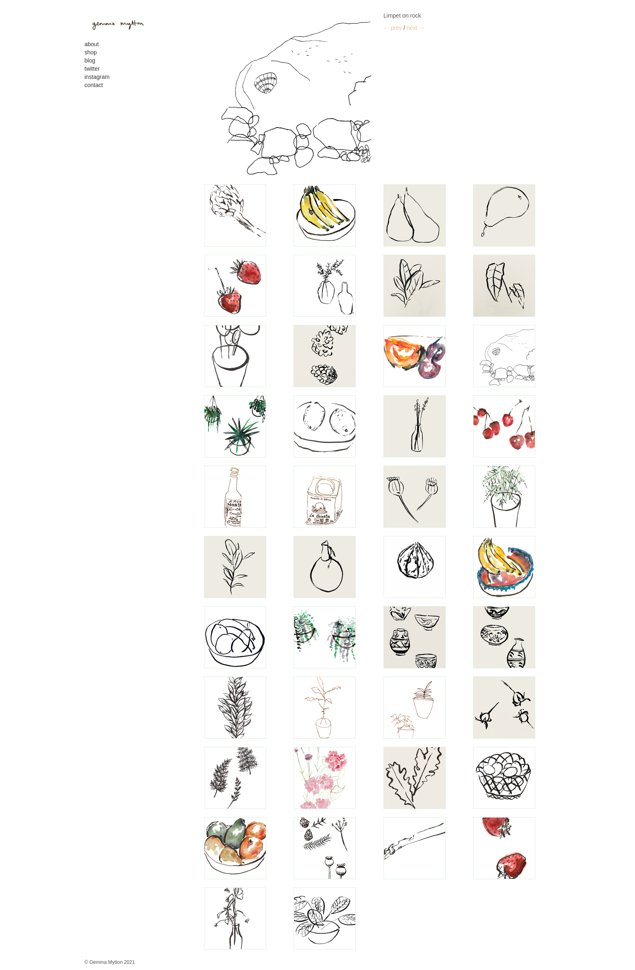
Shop (91, 52)
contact (94, 85)
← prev (393, 28)
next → (416, 28)
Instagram (97, 77)
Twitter (92, 68)
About (92, 44)
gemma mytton (115, 23)
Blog (90, 60)
